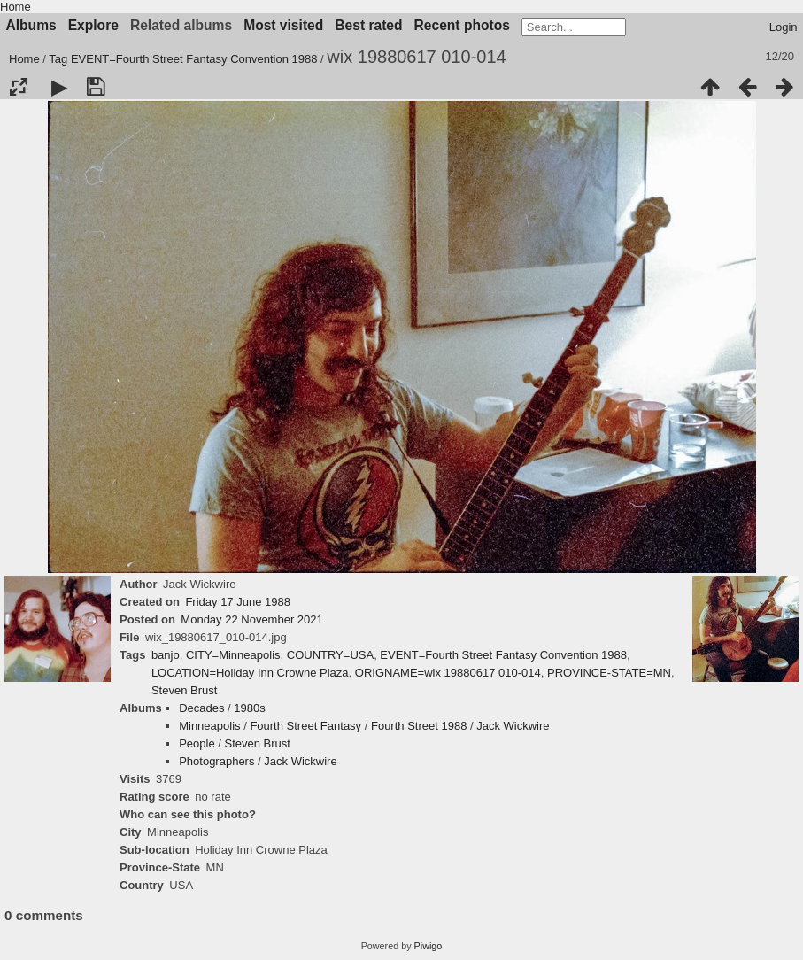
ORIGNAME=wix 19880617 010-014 (448, 672)
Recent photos (462, 25)
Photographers (216, 761)
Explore (93, 25)
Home (15, 6)
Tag (58, 59)
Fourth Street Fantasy (305, 725)
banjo (165, 655)
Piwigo (428, 946)
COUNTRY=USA (330, 655)
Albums (31, 25)
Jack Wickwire (512, 725)
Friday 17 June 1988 (237, 601)
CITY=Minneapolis (233, 655)
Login (783, 27)
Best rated (368, 25)
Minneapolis (209, 725)
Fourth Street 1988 (419, 725)
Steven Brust (184, 690)
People (196, 743)
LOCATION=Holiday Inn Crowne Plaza (250, 672)
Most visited (283, 25)
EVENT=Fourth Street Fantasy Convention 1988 (194, 59)
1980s (249, 708)
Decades (201, 708)
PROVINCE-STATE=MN (609, 672)
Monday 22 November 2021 (251, 619)
